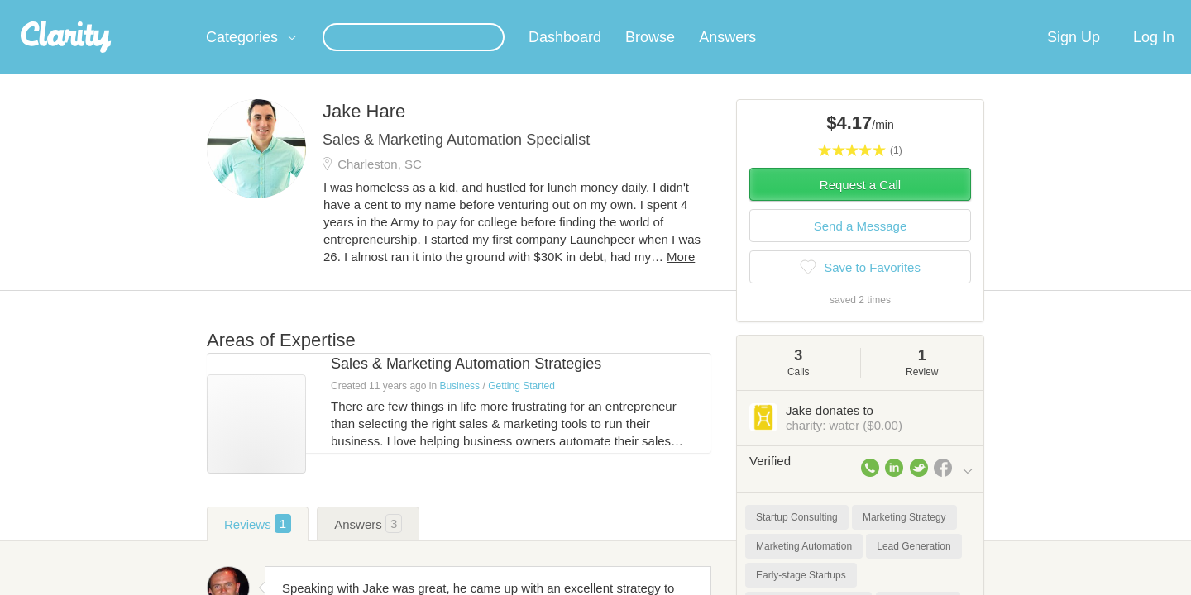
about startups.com (1033, 11)
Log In (1153, 57)
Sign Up (1073, 57)
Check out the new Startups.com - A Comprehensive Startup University (794, 11)
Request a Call (860, 205)
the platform (181, 9)
